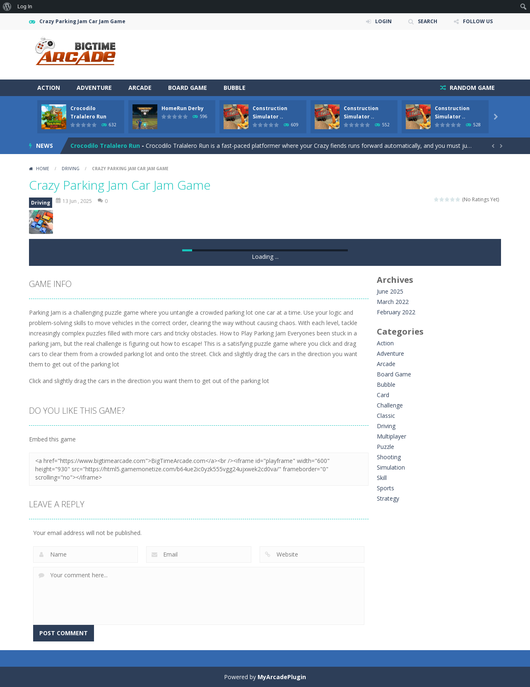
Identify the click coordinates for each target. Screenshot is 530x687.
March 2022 (393, 302)
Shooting (389, 457)
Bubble (235, 88)
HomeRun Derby (182, 108)
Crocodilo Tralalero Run (105, 145)
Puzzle (385, 447)
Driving (71, 168)
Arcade (140, 88)
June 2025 (390, 291)
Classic (386, 415)
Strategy (388, 498)
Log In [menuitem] (24, 6)
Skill (382, 478)
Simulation (391, 467)
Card (383, 395)
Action (48, 88)
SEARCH (427, 21)
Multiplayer (391, 436)
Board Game (187, 88)
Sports (385, 488)
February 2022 (396, 312)
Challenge (390, 405)
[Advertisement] (350, 54)
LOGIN (383, 21)
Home (43, 168)
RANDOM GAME (471, 88)
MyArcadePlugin (282, 677)
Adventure (94, 88)
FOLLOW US (478, 21)
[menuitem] (7, 6)
